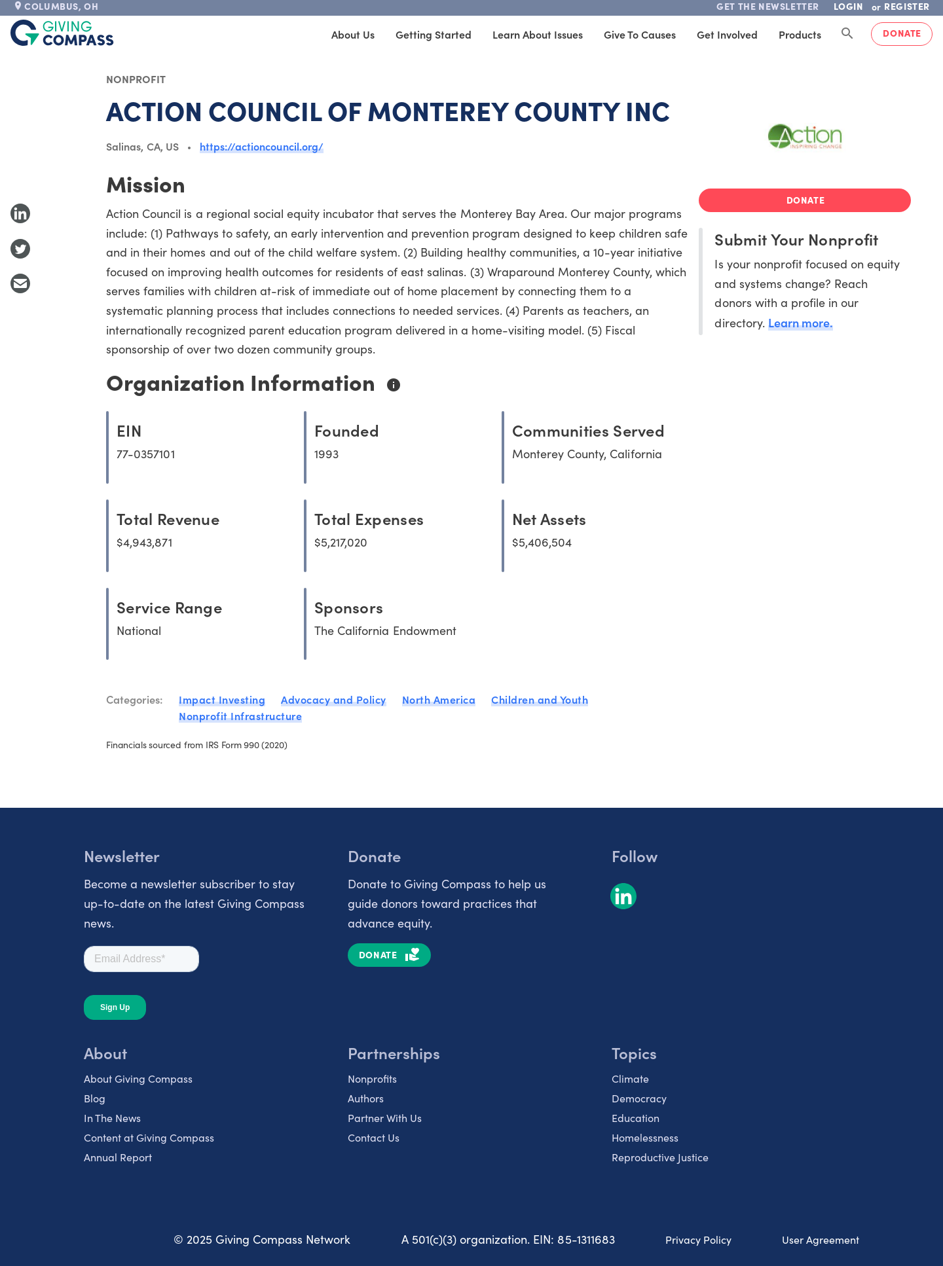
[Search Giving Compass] (847, 34)
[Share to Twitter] (20, 249)
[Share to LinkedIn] (20, 213)
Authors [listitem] (366, 1098)
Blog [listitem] (94, 1098)
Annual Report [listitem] (118, 1157)
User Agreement (820, 1239)
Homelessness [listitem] (645, 1137)
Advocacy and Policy (333, 699)
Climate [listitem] (630, 1078)
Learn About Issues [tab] (537, 34)
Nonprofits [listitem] (372, 1078)
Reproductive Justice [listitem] (660, 1157)
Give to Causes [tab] (640, 34)
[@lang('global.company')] (62, 33)
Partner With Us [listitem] (385, 1118)
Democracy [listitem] (639, 1098)
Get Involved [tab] (727, 34)
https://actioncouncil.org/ (262, 146)
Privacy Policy (698, 1239)
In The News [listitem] (112, 1118)
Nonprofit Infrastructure (240, 715)
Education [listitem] (635, 1118)
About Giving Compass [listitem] (138, 1078)
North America (439, 699)
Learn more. (800, 322)
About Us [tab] (353, 34)
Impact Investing (222, 699)
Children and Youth (539, 699)
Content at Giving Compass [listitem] (149, 1137)
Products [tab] (800, 34)
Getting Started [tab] (434, 34)
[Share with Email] (20, 283)
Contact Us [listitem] (373, 1137)
